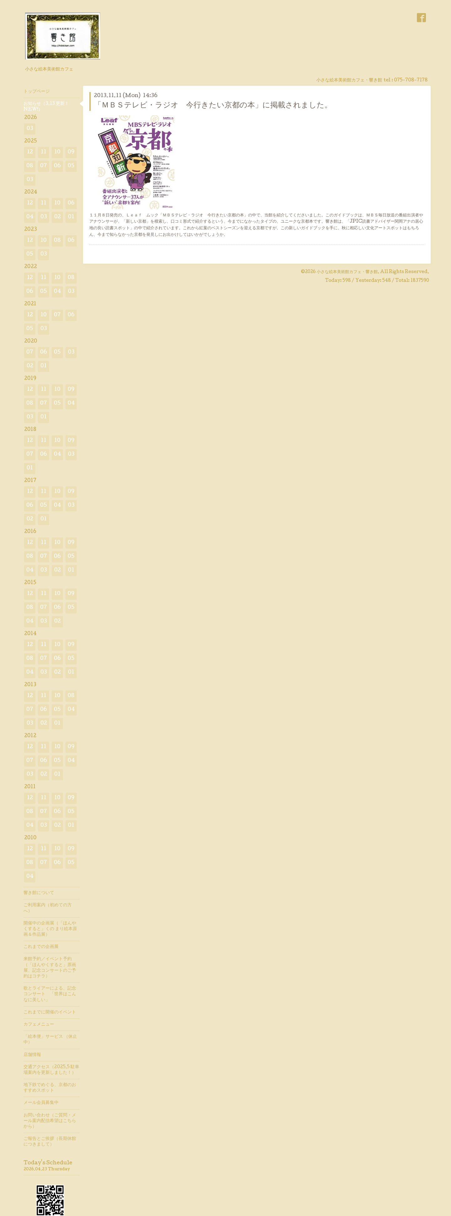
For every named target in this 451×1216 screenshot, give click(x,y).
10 (57, 152)
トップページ (36, 91)
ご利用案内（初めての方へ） (47, 908)
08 (29, 166)
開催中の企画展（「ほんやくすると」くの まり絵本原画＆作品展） (50, 929)
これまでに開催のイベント (49, 1012)
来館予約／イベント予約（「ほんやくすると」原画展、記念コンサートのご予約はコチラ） (49, 968)
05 (71, 166)
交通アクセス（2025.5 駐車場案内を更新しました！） (51, 1070)
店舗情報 (32, 1055)
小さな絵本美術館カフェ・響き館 (347, 272)
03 (30, 129)
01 (71, 217)
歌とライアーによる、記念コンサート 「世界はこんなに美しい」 (49, 994)
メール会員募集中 (41, 1102)
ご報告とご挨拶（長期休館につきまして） (49, 1141)
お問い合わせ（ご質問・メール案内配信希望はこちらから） (49, 1121)
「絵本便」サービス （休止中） (50, 1039)
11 (43, 152)
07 (43, 166)
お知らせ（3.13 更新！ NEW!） (46, 106)
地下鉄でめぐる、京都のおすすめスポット (49, 1088)
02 (57, 217)
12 (30, 152)
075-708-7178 (411, 80)
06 (57, 166)
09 (71, 152)
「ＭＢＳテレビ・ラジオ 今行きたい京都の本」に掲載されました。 (213, 105)
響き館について (38, 893)
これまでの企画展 (41, 947)
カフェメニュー (38, 1024)
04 (30, 217)
